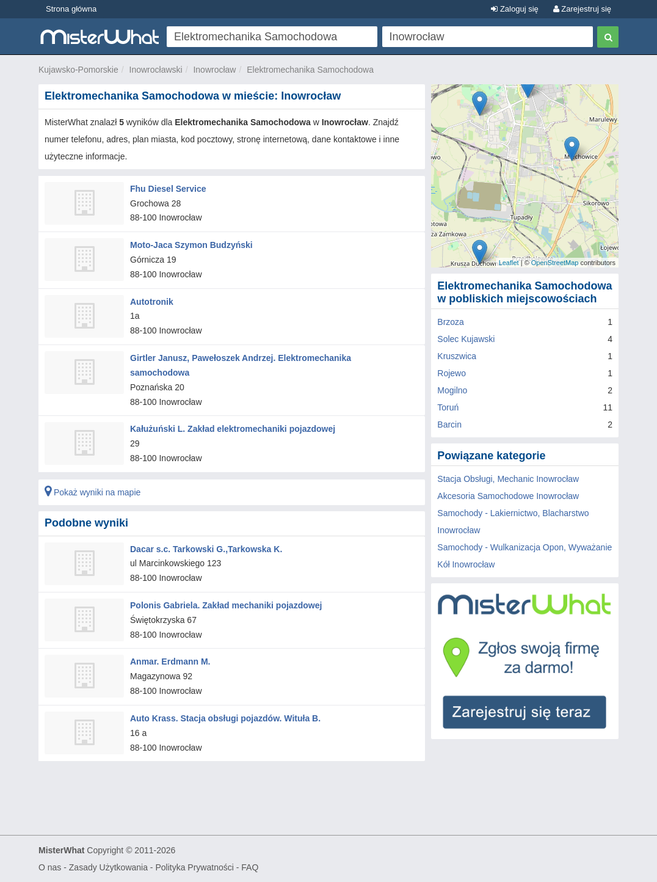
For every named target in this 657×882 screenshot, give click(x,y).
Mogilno (452, 390)
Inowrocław (214, 70)
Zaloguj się (514, 8)
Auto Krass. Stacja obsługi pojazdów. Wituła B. (225, 718)
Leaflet (509, 262)
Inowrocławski (156, 70)
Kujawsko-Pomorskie (78, 70)
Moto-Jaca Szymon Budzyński (191, 245)
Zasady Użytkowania (108, 867)
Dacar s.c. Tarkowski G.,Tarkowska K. (206, 548)
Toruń (448, 407)
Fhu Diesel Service (168, 189)
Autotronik (151, 302)
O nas (49, 867)
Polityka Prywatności (194, 867)
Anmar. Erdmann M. (170, 661)
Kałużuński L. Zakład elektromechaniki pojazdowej (232, 429)
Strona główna (71, 8)
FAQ (249, 867)
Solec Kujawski (466, 339)
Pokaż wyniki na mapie (92, 492)
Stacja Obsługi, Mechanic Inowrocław (508, 479)
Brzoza (450, 322)
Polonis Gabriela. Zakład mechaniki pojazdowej (226, 605)
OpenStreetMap (555, 262)
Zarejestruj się (582, 8)
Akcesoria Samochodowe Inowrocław (508, 496)
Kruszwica (456, 356)
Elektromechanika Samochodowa (310, 70)
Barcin (449, 424)
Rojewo (451, 373)
